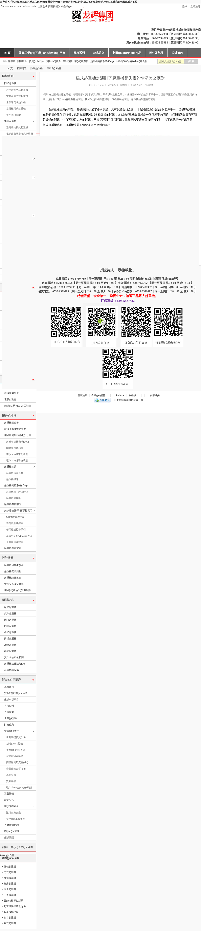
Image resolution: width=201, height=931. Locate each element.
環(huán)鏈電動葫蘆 (15, 429)
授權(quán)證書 (14, 743)
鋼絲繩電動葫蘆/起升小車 (17, 435)
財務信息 (9, 724)
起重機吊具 (10, 466)
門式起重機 (10, 83)
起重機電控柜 (13, 498)
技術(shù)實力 (53, 61)
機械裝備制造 (11, 393)
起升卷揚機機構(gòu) (17, 441)
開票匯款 (22, 61)
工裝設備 (9, 793)
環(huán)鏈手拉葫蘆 (17, 460)
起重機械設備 (11, 670)
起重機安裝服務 (12, 571)
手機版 (132, 395)
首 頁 (7, 52)
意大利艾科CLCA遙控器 (19, 535)
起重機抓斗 (12, 479)
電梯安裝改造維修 (14, 584)
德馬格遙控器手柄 (16, 529)
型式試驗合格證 (14, 756)
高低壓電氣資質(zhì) (17, 762)
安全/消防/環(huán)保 (15, 693)
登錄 (184, 6)
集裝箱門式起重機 (16, 102)
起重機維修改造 (12, 577)
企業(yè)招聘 (98, 395)
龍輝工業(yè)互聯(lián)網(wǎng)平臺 (42, 52)
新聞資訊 (21, 68)
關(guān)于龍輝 (11, 679)
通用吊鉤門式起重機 (17, 89)
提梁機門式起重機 (16, 108)
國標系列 (79, 52)
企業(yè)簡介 (11, 718)
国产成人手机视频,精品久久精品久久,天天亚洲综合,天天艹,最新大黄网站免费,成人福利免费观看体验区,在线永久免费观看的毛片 (68, 1)
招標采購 (9, 837)
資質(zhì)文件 (36, 61)
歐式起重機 (10, 607)
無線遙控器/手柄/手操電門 (18, 510)
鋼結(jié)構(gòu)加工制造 (17, 405)
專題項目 (9, 687)
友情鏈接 (155, 395)
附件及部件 (156, 52)
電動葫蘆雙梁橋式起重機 (19, 133)
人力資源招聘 (11, 825)
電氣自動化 (10, 399)
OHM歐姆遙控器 (15, 517)
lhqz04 (123, 85)
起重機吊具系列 (14, 473)
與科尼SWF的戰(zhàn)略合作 (132, 61)
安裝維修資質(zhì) (16, 768)
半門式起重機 (13, 115)
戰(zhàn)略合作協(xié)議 (19, 787)
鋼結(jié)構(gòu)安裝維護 (17, 590)
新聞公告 (9, 799)
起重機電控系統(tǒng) (102, 61)
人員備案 (9, 712)
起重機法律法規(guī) (15, 663)
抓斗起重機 (10, 613)
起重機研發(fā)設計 (14, 565)
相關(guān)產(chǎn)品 (127, 52)
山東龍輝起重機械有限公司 (1, 68)
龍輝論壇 (82, 395)
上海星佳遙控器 (14, 542)
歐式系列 (98, 52)
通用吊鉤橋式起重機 (17, 127)
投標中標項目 (11, 699)
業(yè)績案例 (81, 61)
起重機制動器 (11, 422)
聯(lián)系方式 (11, 831)
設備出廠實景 (13, 812)
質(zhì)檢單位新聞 (14, 657)
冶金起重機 (10, 644)
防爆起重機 (36, 68)
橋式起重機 (10, 121)
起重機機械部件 (12, 504)
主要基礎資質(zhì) (16, 737)
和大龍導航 (9, 61)
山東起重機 (10, 651)
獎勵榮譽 (11, 781)
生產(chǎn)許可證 (15, 749)
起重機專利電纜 (12, 548)
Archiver (120, 395)
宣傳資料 (9, 705)
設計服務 (177, 52)
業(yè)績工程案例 (15, 818)
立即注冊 (195, 6)
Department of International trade (18, 6)
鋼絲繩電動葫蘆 (14, 448)
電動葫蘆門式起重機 (17, 96)
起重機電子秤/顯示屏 (17, 491)
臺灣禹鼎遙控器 (14, 523)
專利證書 (67, 61)
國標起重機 (10, 619)
